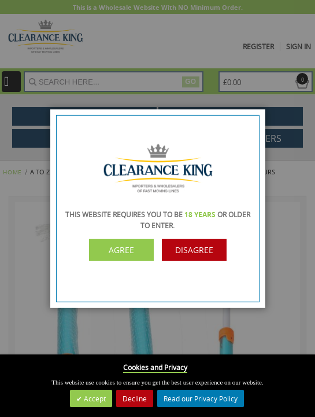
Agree (121, 249)
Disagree (194, 249)
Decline (135, 398)
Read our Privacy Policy (201, 398)
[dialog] (157, 208)
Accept (94, 398)
